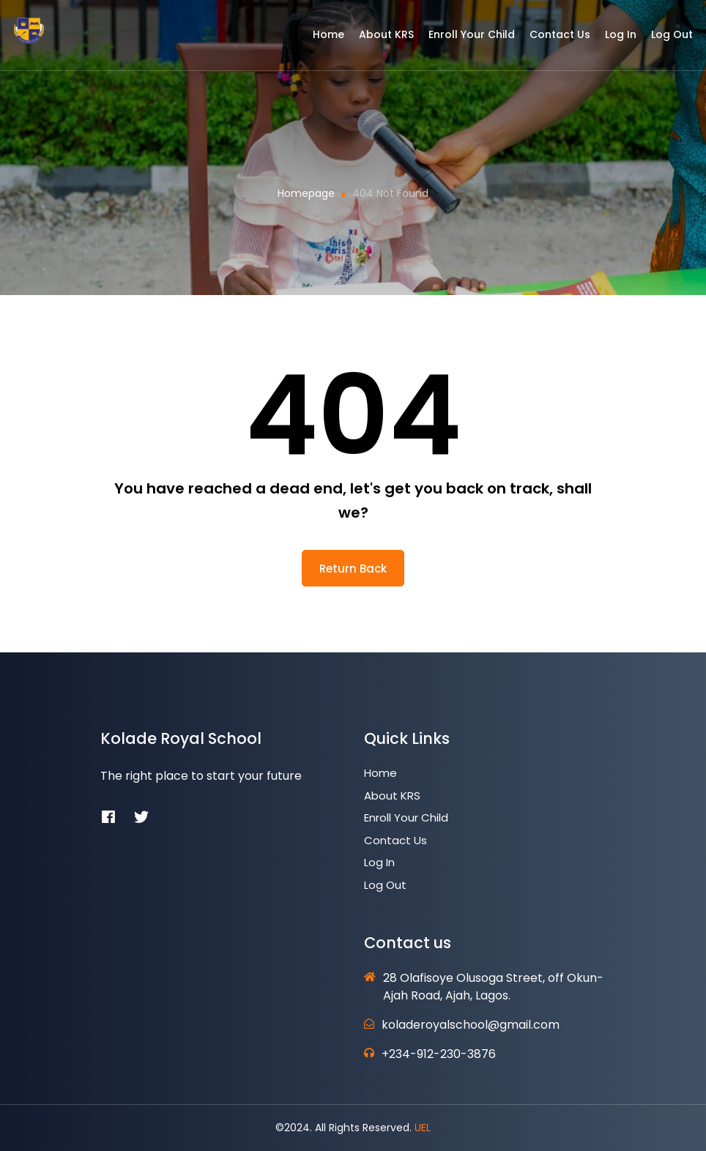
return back (353, 568)
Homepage (306, 193)
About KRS (376, 38)
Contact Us (550, 38)
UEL (423, 1127)
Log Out (662, 38)
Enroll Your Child (462, 38)
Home (319, 38)
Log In (611, 38)
